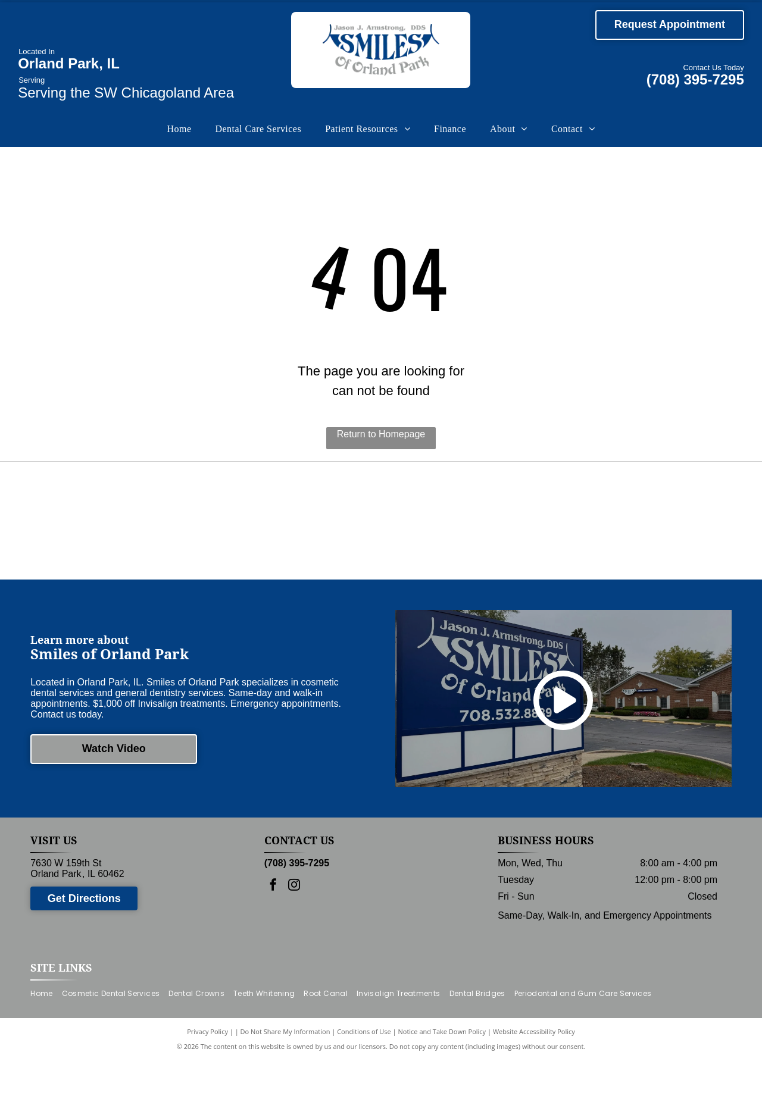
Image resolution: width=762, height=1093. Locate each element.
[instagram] (294, 919)
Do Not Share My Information (285, 1064)
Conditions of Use (364, 1064)
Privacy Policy (207, 1064)
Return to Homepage (381, 434)
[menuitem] (179, 129)
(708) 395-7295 (695, 79)
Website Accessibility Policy (534, 1064)
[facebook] (273, 919)
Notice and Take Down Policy (442, 1064)
